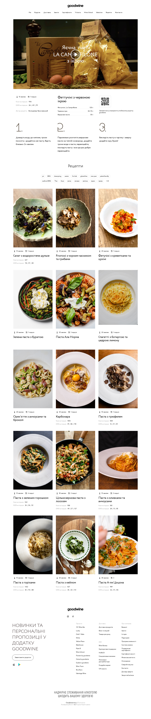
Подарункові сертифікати (126, 650)
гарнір (100, 181)
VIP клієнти (103, 669)
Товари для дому (104, 634)
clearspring (57, 176)
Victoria (78, 12)
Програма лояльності (129, 641)
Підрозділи (125, 638)
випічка (85, 181)
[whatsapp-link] (83, 616)
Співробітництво (127, 665)
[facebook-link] (73, 616)
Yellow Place (80, 641)
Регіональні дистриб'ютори (104, 661)
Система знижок (127, 645)
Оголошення (126, 661)
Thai (55, 181)
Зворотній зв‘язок (128, 675)
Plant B (78, 649)
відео (93, 181)
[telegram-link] (78, 616)
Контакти (118, 12)
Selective (99, 12)
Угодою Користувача (83, 705)
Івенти (56, 12)
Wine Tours (80, 666)
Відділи (37, 12)
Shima (78, 638)
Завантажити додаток (23, 657)
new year (94, 176)
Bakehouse (79, 645)
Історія (124, 634)
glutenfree (83, 176)
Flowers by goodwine (83, 656)
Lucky (78, 631)
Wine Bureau (103, 646)
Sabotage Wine (81, 673)
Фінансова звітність (128, 658)
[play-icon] (75, 54)
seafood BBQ (46, 181)
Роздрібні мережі (104, 665)
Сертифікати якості (128, 654)
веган (69, 181)
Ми (30, 12)
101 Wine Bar (80, 627)
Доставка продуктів (106, 627)
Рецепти (109, 12)
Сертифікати (67, 12)
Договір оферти (127, 672)
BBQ (49, 176)
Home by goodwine (82, 659)
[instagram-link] (67, 616)
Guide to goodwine (82, 663)
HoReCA (102, 653)
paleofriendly (104, 176)
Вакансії (124, 627)
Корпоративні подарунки (107, 649)
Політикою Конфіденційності (73, 704)
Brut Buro (79, 670)
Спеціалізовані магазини (107, 656)
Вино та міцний (104, 631)
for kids (74, 176)
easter (67, 176)
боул (62, 181)
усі (43, 176)
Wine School (88, 12)
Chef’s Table (80, 634)
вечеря (77, 181)
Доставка (47, 12)
